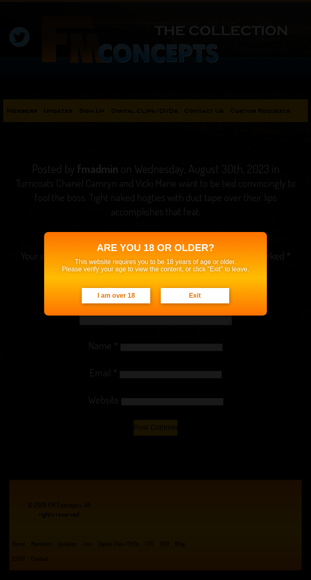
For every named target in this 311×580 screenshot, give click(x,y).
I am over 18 (116, 295)
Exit (194, 295)
